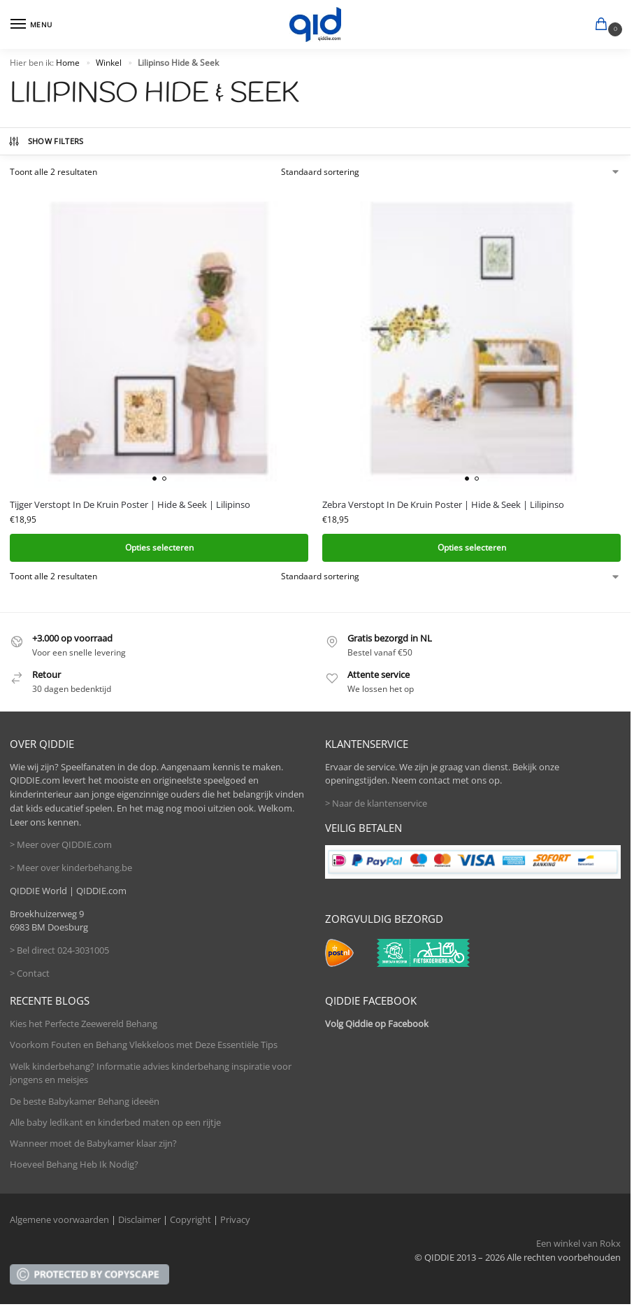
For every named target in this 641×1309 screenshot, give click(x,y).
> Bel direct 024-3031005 (59, 950)
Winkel (109, 62)
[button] (604, 25)
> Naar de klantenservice (376, 803)
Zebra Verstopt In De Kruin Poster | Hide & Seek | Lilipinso (443, 504)
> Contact (30, 973)
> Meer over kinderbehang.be (71, 867)
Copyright (190, 1219)
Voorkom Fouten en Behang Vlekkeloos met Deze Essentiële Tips (144, 1044)
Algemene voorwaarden (59, 1219)
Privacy (235, 1219)
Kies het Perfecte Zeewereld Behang (83, 1023)
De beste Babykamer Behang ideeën (84, 1101)
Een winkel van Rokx (578, 1243)
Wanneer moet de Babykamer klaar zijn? (93, 1143)
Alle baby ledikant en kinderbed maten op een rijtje (115, 1122)
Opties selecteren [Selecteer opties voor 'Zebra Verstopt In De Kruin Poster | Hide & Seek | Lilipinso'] (472, 547)
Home (68, 62)
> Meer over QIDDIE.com (61, 844)
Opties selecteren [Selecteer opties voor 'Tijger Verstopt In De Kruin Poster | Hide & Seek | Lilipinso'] (159, 547)
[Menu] (31, 24)
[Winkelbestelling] (451, 172)
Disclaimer (139, 1219)
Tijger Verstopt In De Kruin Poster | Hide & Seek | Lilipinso (130, 504)
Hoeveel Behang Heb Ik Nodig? (74, 1164)
